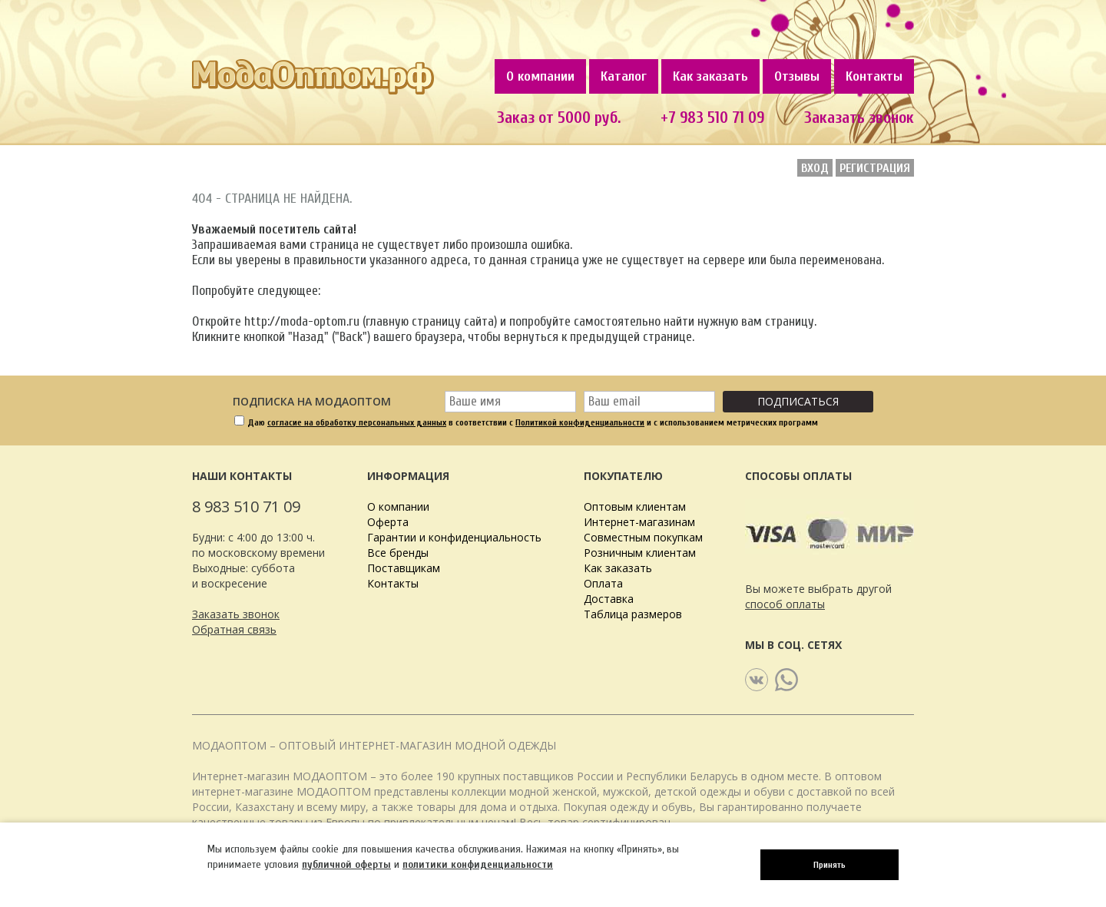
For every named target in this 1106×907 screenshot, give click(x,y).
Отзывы (797, 76)
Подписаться (798, 401)
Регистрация (874, 168)
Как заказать (710, 76)
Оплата (603, 583)
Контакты (874, 76)
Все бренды (398, 552)
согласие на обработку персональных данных (356, 422)
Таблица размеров (633, 614)
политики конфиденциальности (477, 864)
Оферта (388, 522)
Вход (815, 168)
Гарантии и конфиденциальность (454, 537)
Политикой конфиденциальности (579, 422)
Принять (829, 864)
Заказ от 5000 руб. (559, 117)
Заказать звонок (859, 117)
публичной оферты (346, 864)
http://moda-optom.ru (301, 321)
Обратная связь (234, 629)
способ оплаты (785, 604)
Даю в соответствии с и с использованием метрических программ (532, 422)
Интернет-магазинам (639, 522)
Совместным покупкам (643, 537)
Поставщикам (403, 568)
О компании (540, 76)
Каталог (624, 76)
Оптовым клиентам (635, 506)
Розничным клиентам (640, 552)
